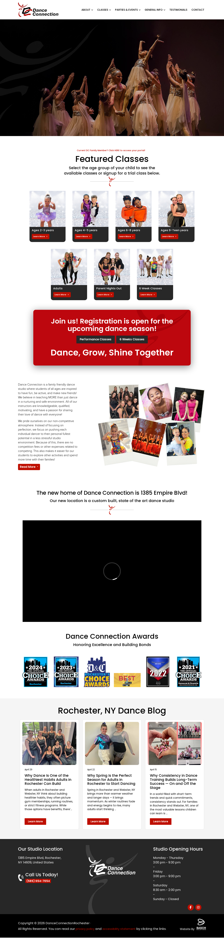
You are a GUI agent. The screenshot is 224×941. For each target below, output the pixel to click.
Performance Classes (92, 339)
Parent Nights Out (109, 288)
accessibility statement (123, 927)
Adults (58, 288)
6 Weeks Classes (137, 339)
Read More (27, 468)
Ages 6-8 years (129, 230)
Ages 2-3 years (43, 230)
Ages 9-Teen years (175, 230)
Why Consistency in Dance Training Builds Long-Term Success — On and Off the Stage (174, 782)
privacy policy (86, 927)
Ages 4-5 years (86, 230)
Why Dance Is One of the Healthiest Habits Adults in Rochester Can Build (49, 780)
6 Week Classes (151, 288)
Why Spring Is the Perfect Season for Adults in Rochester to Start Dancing (110, 782)
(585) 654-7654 (39, 882)
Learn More (39, 236)
